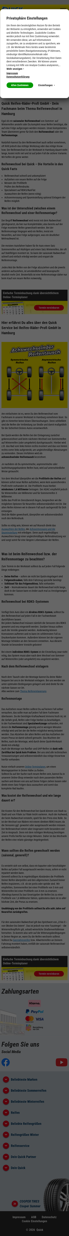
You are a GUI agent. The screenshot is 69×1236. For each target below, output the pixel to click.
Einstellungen (46, 85)
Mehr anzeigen (15, 68)
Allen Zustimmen (20, 85)
